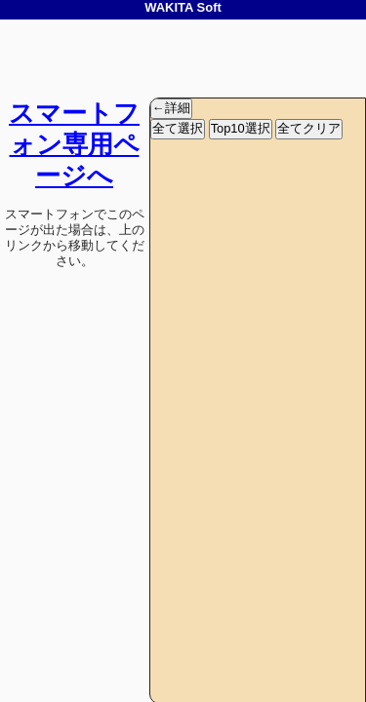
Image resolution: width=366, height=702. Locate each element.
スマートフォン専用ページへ (74, 144)
